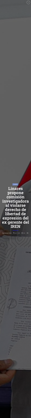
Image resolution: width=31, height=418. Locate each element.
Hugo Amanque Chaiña (6, 209)
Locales (15, 161)
